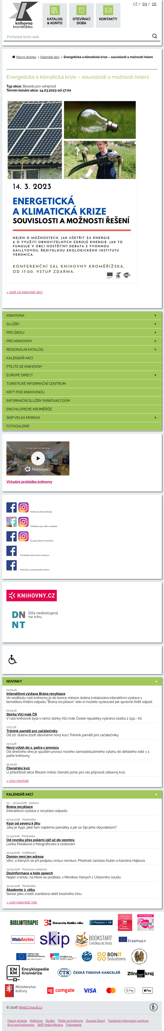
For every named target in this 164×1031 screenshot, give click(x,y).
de (154, 4)
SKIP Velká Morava (82, 418)
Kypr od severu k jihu (23, 823)
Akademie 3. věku (20, 890)
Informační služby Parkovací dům (38, 401)
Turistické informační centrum (36, 384)
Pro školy (82, 332)
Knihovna (82, 315)
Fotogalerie (17, 426)
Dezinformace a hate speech (29, 873)
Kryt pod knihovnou (25, 392)
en (144, 4)
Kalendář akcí (19, 358)
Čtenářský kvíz (18, 768)
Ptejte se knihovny (24, 367)
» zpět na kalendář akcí (24, 292)
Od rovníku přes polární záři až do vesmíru (40, 840)
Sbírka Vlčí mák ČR (21, 714)
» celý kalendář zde (21, 902)
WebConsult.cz (30, 1007)
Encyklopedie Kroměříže (29, 409)
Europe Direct (82, 375)
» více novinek (17, 781)
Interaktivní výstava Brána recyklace (35, 694)
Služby (82, 324)
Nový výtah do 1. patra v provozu (32, 748)
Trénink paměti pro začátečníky (32, 731)
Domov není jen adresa (25, 857)
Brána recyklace (19, 807)
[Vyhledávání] (82, 37)
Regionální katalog (82, 349)
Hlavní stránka (26, 57)
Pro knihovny (82, 341)
